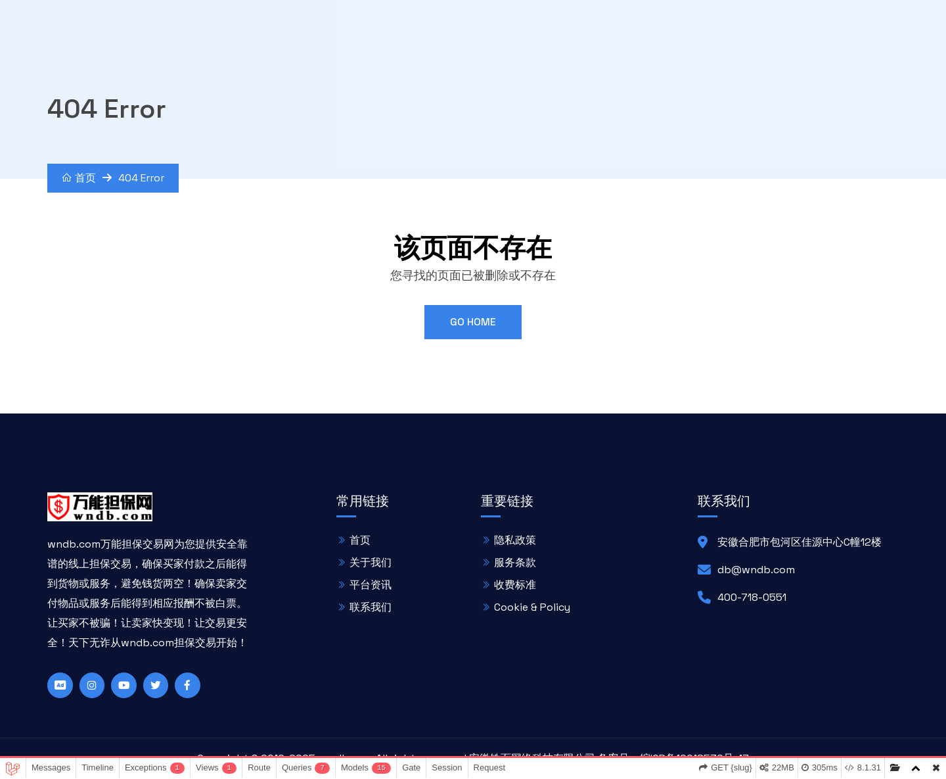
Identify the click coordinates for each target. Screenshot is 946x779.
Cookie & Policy (532, 606)
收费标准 (515, 584)
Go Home (473, 322)
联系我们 (370, 606)
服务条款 (515, 562)
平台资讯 (370, 584)
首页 (79, 178)
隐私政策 (515, 539)
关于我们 (370, 562)
